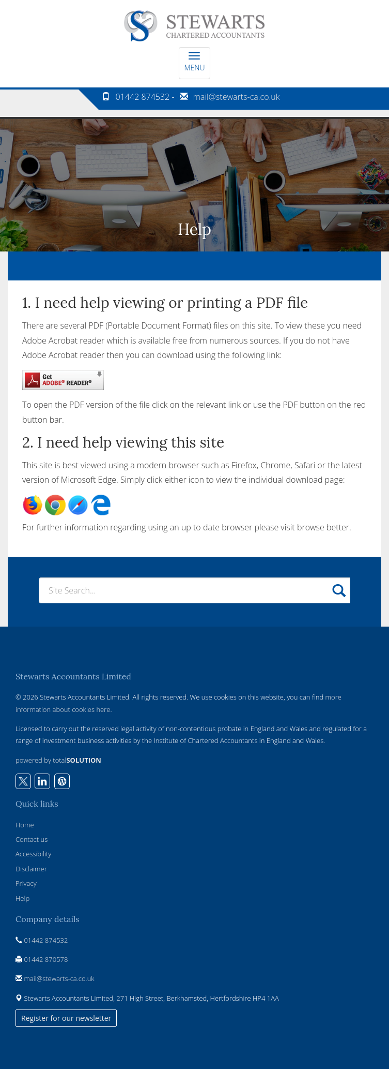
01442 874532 (46, 940)
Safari (304, 465)
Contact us (31, 839)
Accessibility (33, 853)
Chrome (275, 465)
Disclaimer (31, 868)
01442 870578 (46, 959)
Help (22, 898)
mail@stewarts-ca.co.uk (236, 96)
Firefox (244, 465)
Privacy (26, 883)
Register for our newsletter (66, 1018)
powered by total (58, 760)
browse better (323, 527)
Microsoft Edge (88, 479)
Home (24, 824)
